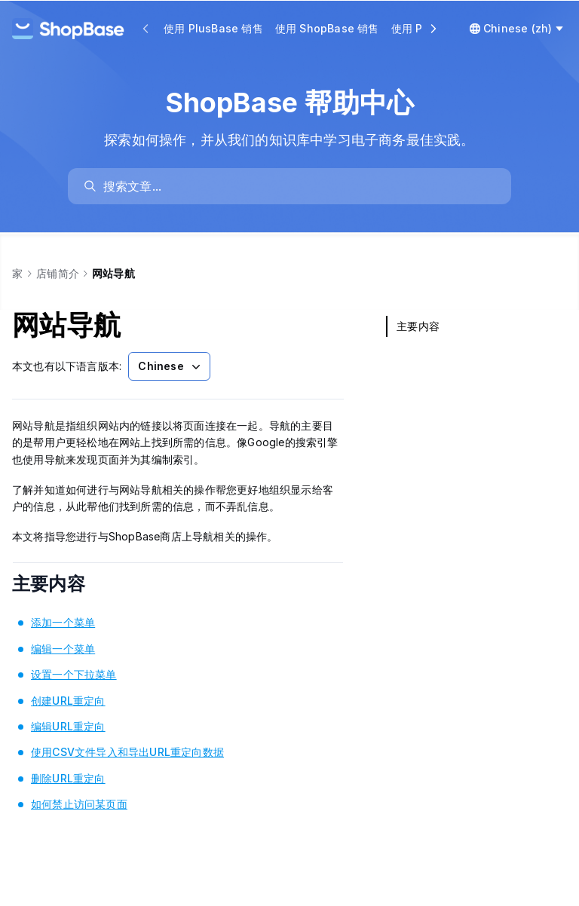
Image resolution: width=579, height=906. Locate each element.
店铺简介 (57, 273)
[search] (297, 186)
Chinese (170, 366)
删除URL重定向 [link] (68, 778)
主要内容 (69, 584)
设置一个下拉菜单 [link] (74, 674)
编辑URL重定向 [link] (68, 726)
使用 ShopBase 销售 (327, 28)
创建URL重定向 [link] (68, 700)
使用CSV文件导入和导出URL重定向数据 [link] (127, 751)
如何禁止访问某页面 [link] (79, 803)
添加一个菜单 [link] (63, 622)
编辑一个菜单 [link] (63, 648)
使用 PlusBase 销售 (213, 28)
